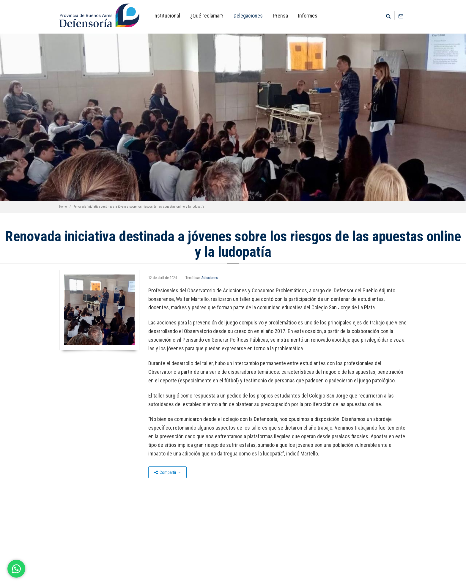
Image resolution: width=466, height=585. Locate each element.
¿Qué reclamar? (206, 15)
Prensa (280, 15)
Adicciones (209, 278)
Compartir (167, 472)
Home (63, 207)
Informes (307, 15)
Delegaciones (248, 15)
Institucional (166, 15)
